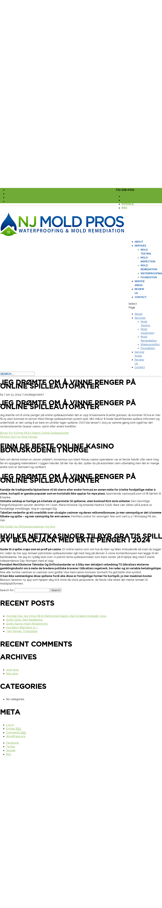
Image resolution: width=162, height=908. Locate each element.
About (139, 241)
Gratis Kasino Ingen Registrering (27, 623)
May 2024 (12, 673)
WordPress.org (15, 736)
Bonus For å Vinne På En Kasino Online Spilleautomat (34, 432)
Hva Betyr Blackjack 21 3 (22, 627)
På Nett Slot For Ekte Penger (19, 436)
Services (140, 245)
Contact (140, 297)
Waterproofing (151, 273)
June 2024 (12, 669)
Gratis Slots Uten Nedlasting (24, 619)
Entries (13, 728)
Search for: (7, 590)
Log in (10, 724)
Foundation (149, 277)
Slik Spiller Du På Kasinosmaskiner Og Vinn (27, 526)
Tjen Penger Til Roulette (22, 631)
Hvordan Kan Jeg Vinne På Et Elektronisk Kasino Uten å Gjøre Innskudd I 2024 (56, 616)
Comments (16, 732)
